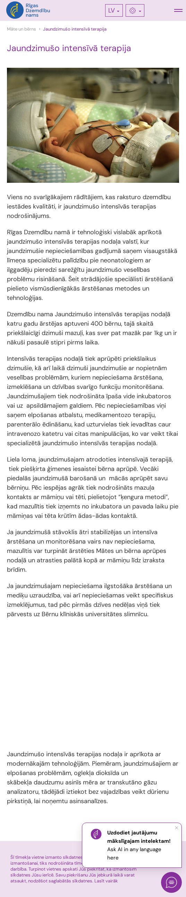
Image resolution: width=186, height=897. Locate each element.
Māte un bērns (21, 29)
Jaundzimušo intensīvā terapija (75, 29)
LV (111, 10)
